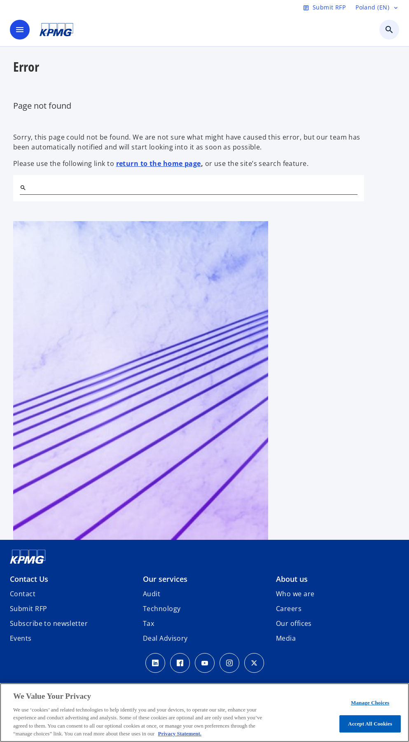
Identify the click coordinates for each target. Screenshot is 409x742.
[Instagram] (229, 663)
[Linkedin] (155, 663)
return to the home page (158, 163)
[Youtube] (205, 663)
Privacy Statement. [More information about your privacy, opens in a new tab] (179, 733)
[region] (204, 712)
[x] (254, 663)
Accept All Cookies (370, 724)
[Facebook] (180, 663)
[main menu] (20, 30)
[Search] (23, 188)
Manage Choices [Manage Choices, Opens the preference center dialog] (370, 703)
